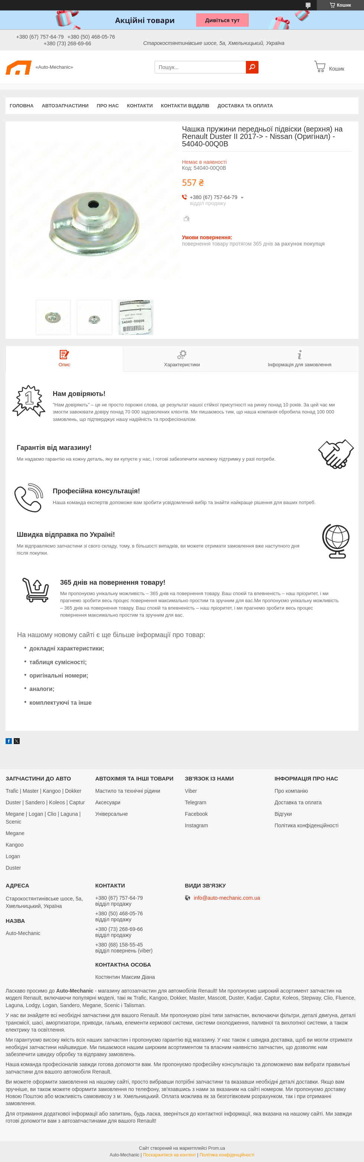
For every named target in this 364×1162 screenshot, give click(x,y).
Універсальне (111, 814)
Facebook (196, 814)
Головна (21, 105)
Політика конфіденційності (306, 825)
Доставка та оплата (245, 105)
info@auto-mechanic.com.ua (227, 898)
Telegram (196, 802)
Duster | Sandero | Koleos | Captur (45, 802)
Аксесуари (107, 802)
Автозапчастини (65, 105)
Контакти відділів (185, 105)
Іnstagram (196, 825)
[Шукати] (252, 67)
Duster (13, 868)
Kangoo (14, 845)
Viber (191, 791)
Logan (13, 856)
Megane (15, 833)
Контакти (140, 105)
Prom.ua (216, 1148)
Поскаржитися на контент (169, 1155)
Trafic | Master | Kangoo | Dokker (43, 791)
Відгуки (283, 814)
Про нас (107, 105)
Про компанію (291, 791)
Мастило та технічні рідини (127, 791)
